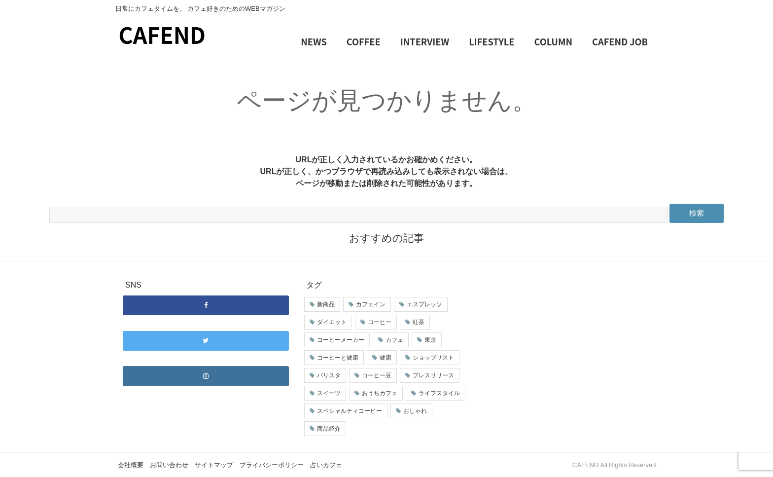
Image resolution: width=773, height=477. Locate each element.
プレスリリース (433, 375)
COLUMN (553, 41)
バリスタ (329, 375)
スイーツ (329, 393)
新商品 (326, 304)
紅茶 (418, 322)
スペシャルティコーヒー (349, 411)
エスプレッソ (424, 304)
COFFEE (364, 41)
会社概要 (130, 465)
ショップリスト (433, 358)
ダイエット (332, 322)
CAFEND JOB (620, 41)
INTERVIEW (424, 41)
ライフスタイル (439, 393)
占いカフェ (326, 465)
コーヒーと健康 (337, 358)
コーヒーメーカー (340, 340)
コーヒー (379, 322)
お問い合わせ (169, 465)
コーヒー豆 (376, 375)
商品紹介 (329, 429)
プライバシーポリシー (272, 465)
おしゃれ (415, 411)
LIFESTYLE (491, 41)
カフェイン (371, 304)
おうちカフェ (379, 393)
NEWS (314, 41)
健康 (385, 358)
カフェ (394, 340)
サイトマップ (214, 465)
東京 (430, 340)
